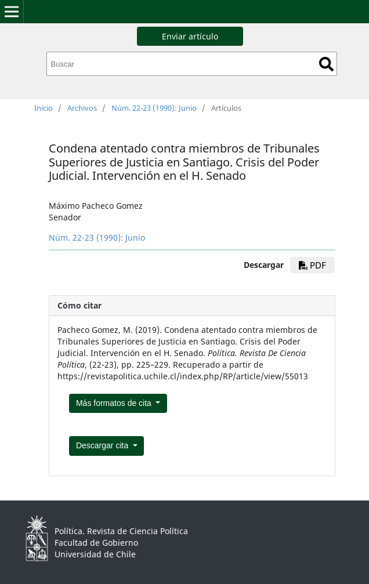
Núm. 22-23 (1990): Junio (154, 108)
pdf (312, 265)
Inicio (43, 108)
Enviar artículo (190, 36)
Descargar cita (103, 445)
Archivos (82, 108)
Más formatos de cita (115, 403)
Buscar (326, 64)
